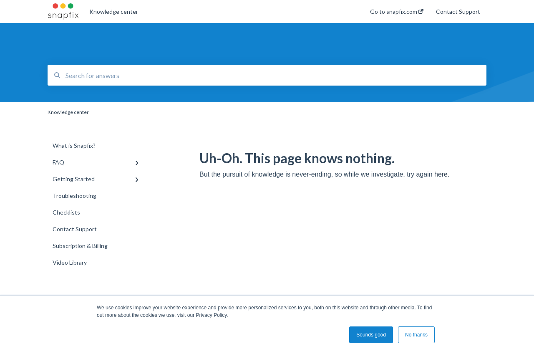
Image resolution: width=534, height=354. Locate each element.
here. (441, 174)
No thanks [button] (416, 335)
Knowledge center (113, 11)
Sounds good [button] (371, 335)
